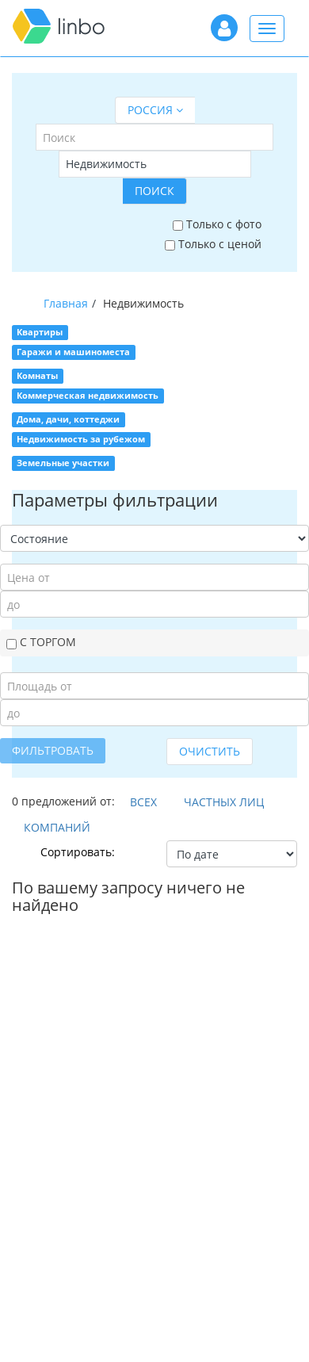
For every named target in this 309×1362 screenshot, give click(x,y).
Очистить (209, 751)
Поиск (154, 190)
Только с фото (217, 223)
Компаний (57, 827)
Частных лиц (224, 801)
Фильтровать (52, 750)
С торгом (41, 641)
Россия (155, 109)
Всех (143, 801)
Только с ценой (213, 243)
